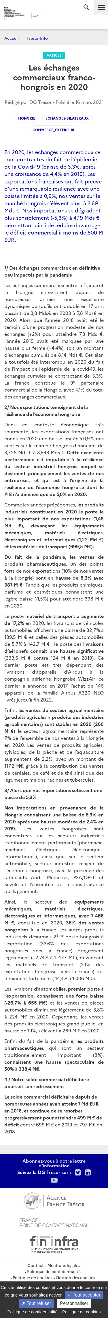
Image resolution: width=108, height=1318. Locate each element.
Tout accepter (84, 1294)
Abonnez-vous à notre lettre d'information (54, 1163)
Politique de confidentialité (54, 1271)
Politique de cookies (32, 1277)
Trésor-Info (37, 38)
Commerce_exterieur (53, 129)
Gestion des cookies (75, 1277)
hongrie (26, 118)
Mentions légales (64, 1265)
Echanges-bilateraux (67, 118)
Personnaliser (74, 1303)
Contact (35, 1265)
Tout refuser (36, 1303)
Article (54, 55)
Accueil (11, 38)
